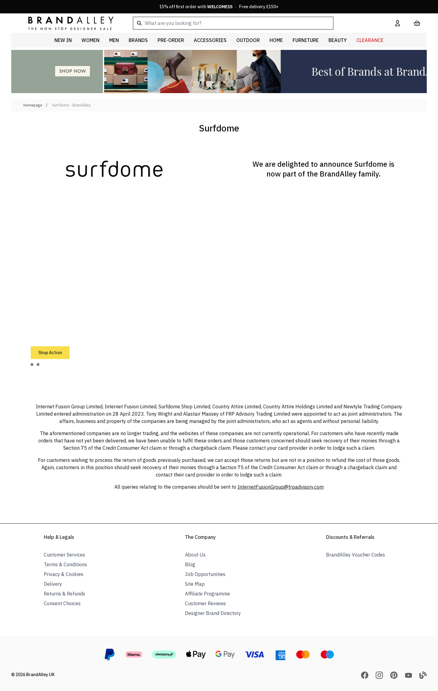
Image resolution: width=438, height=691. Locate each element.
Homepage (32, 105)
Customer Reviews (205, 603)
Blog (190, 564)
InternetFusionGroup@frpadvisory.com (281, 487)
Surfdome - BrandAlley (71, 105)
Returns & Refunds (64, 594)
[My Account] (397, 23)
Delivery (53, 584)
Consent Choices (62, 603)
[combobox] (254, 23)
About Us (195, 555)
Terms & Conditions (65, 564)
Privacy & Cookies (63, 574)
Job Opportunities (205, 574)
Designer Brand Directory (213, 613)
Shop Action (50, 352)
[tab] (32, 364)
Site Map (195, 584)
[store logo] (66, 23)
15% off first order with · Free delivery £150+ (219, 7)
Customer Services (64, 555)
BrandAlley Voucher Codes (355, 555)
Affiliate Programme (207, 594)
